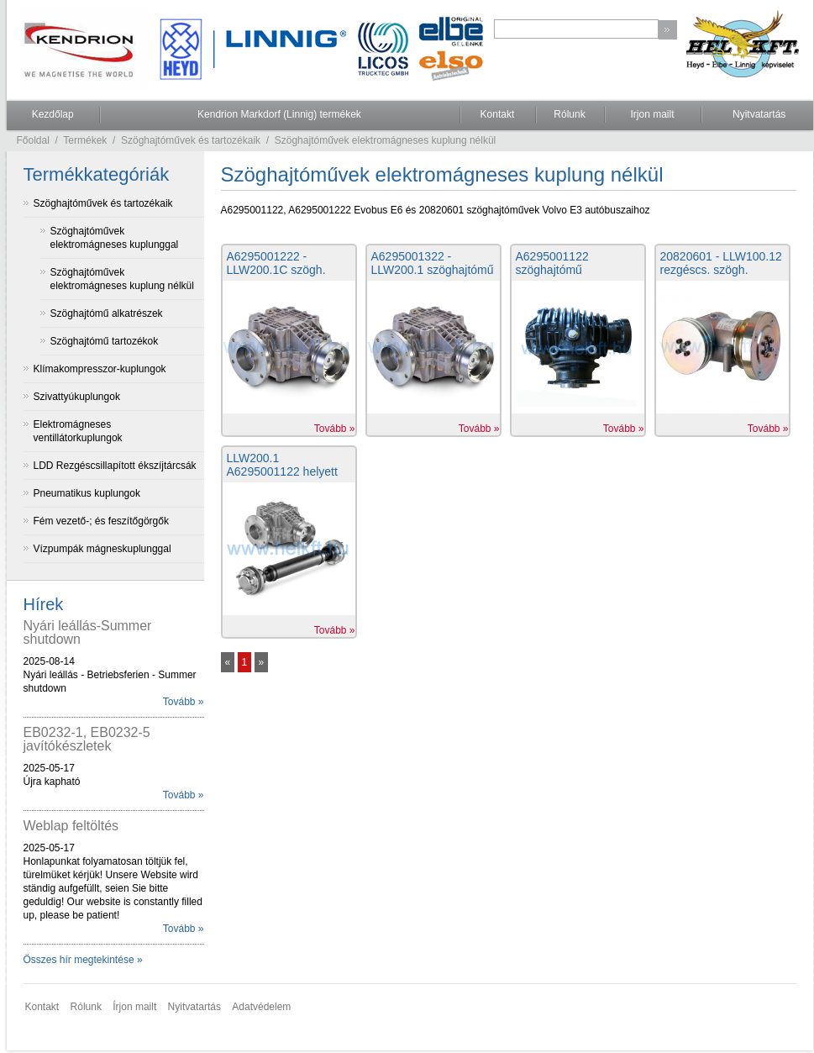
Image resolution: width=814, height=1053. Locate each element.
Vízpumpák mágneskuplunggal (102, 549)
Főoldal (33, 140)
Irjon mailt (652, 114)
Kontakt (498, 114)
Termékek (85, 140)
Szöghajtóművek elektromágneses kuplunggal (114, 237)
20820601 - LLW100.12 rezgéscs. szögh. (721, 263)
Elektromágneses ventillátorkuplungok (78, 431)
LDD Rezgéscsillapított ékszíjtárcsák (115, 465)
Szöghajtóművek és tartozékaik (190, 140)
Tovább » (183, 702)
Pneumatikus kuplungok (87, 493)
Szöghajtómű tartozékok (104, 341)
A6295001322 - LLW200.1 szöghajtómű (432, 263)
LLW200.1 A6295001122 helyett (282, 464)
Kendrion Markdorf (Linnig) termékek (279, 114)
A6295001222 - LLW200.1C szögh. (276, 263)
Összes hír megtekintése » (83, 960)
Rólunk (569, 114)
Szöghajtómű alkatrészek (106, 313)
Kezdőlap (53, 114)
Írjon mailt (134, 1007)
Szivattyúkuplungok (77, 397)
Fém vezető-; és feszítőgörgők (101, 521)
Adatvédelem (261, 1007)
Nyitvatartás (759, 114)
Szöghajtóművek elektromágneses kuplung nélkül (385, 140)
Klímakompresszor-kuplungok (100, 369)
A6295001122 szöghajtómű (552, 263)
